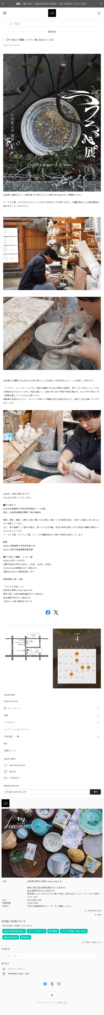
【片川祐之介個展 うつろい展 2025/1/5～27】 (29, 39)
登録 (95, 791)
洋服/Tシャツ (10, 751)
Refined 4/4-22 (11, 701)
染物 (6, 715)
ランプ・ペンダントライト (16, 729)
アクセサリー (10, 722)
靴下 (6, 744)
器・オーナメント (12, 708)
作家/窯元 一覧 (11, 736)
